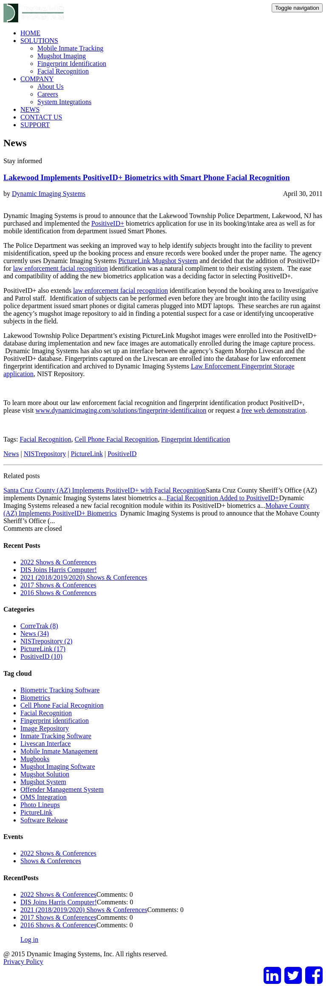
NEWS (29, 109)
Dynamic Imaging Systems (48, 193)
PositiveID (121, 453)
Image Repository (44, 728)
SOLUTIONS (39, 40)
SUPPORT (35, 124)
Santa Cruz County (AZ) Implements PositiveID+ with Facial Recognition (104, 490)
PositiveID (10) (41, 656)
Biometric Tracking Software (60, 690)
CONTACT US (41, 117)
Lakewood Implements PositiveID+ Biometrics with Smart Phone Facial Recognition (146, 177)
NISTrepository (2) (46, 641)
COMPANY (37, 78)
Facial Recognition (63, 71)
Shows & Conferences (50, 860)
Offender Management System (62, 789)
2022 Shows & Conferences (58, 562)
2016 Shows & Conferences (58, 592)
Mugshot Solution (44, 774)
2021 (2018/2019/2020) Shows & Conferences (83, 577)
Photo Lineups (40, 804)
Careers (47, 94)
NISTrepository (45, 453)
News (11, 453)
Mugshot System (43, 781)
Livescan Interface (45, 743)
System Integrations (64, 101)
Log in (29, 939)
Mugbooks (34, 758)
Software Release (44, 820)
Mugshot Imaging (61, 56)
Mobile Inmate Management (59, 751)
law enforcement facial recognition (60, 268)
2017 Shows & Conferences (58, 585)
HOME (30, 33)
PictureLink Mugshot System (158, 260)
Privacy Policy (23, 961)
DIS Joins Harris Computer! (58, 569)
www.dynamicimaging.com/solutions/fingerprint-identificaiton (121, 410)
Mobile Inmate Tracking (70, 48)
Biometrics (35, 697)
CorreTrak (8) (39, 625)
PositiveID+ (107, 223)
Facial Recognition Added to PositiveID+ (222, 498)
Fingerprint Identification (71, 63)
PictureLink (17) (42, 648)
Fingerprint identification (54, 720)
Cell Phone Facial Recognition (116, 439)
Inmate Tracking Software (55, 736)
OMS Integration (43, 797)
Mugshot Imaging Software (57, 766)
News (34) (34, 633)
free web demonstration (274, 410)
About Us (50, 86)
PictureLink (87, 453)
